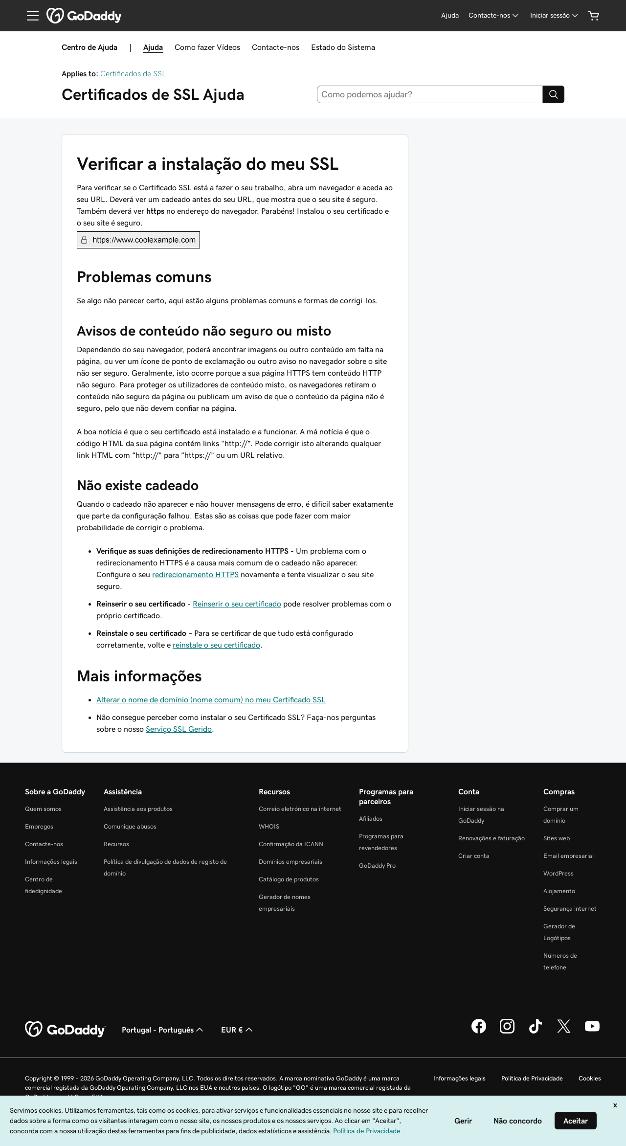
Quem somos (43, 809)
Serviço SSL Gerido (179, 729)
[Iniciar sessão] (555, 15)
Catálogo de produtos (289, 879)
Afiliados (370, 818)
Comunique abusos (130, 826)
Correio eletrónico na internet (300, 809)
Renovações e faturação (491, 838)
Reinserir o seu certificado (237, 603)
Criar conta (474, 856)
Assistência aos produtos (138, 809)
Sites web (556, 838)
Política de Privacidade (532, 1078)
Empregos (39, 826)
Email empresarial (568, 856)
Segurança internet (570, 908)
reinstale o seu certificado (216, 645)
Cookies (590, 1078)
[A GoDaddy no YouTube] (592, 1032)
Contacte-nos (275, 47)
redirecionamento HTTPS (195, 574)
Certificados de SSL (133, 73)
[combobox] (430, 94)
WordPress (558, 873)
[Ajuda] (450, 15)
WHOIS (269, 826)
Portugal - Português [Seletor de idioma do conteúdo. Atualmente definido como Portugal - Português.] (163, 1029)
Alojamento (559, 891)
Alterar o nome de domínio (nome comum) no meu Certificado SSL (211, 699)
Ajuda (153, 47)
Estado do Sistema (343, 47)
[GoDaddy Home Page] (65, 1029)
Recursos (116, 844)
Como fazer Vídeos (207, 47)
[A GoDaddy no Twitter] (564, 1032)
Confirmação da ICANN (291, 844)
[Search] (553, 94)
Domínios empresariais (290, 861)
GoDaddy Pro (377, 865)
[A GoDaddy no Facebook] (479, 1032)
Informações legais (51, 861)
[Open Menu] (29, 16)
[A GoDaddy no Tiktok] (535, 1032)
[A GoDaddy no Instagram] (507, 1032)
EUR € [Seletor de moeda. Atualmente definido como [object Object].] (238, 1029)
